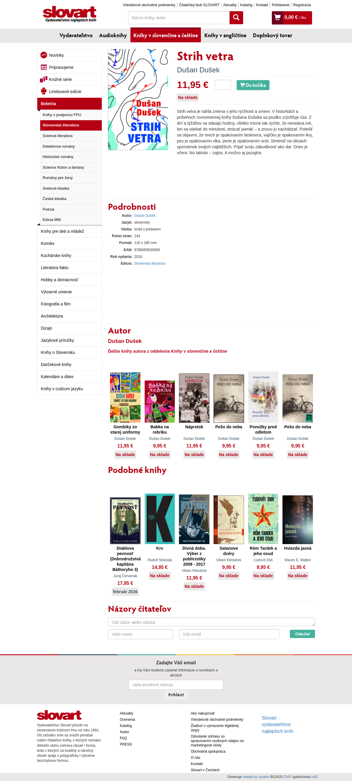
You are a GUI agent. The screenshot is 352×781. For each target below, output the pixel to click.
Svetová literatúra (57, 136)
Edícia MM (52, 219)
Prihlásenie (280, 5)
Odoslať (302, 634)
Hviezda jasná (297, 548)
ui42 (314, 777)
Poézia (48, 209)
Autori (124, 732)
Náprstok (194, 426)
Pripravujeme (61, 67)
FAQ (123, 738)
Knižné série (60, 79)
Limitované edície (65, 91)
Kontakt (262, 5)
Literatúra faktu (54, 267)
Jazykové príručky (57, 340)
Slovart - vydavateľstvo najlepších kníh (277, 724)
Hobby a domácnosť (59, 279)
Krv (159, 548)
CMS (288, 777)
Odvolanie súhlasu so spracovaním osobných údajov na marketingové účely (217, 740)
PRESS (126, 744)
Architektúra (52, 316)
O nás (195, 758)
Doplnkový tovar (272, 35)
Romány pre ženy (58, 177)
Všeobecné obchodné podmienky (149, 5)
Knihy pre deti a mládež (62, 231)
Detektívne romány (59, 146)
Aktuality (229, 5)
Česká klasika (54, 198)
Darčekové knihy (56, 364)
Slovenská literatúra (61, 125)
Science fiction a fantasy (63, 167)
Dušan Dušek (198, 70)
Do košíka (253, 85)
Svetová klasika (56, 188)
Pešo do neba (228, 426)
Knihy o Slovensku (58, 352)
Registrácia (302, 5)
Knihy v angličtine (225, 35)
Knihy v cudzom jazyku (62, 388)
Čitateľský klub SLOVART (199, 5)
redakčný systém (256, 777)
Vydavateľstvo (76, 35)
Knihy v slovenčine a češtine (165, 35)
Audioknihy (113, 35)
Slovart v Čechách (205, 770)
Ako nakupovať (203, 713)
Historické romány (58, 156)
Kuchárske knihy (56, 255)
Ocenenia (127, 719)
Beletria (48, 103)
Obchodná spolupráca (208, 751)
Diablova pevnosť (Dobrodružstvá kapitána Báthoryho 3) (125, 559)
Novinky (56, 55)
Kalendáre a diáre (57, 376)
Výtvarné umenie (56, 291)
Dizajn (46, 328)
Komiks (47, 243)
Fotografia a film (55, 304)
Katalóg (246, 5)
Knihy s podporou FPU (62, 115)
